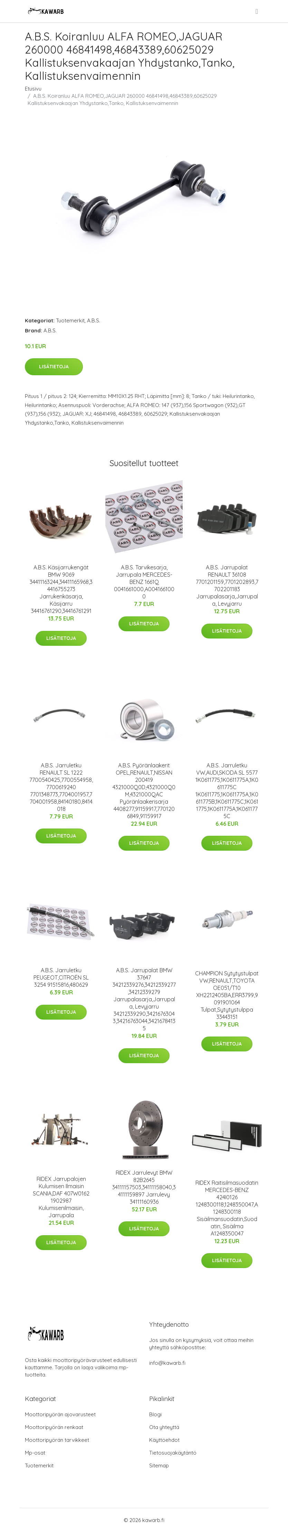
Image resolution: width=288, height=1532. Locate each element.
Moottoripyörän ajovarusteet (60, 1414)
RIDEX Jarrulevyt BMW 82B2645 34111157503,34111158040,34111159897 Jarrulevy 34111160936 (144, 1187)
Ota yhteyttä (164, 1427)
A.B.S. (93, 320)
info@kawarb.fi (167, 1363)
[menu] (257, 11)
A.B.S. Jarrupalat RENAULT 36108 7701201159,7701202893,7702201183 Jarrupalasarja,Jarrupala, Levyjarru (227, 585)
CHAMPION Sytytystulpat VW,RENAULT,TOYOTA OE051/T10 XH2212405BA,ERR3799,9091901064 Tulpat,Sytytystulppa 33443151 (227, 995)
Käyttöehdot (164, 1440)
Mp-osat (35, 1452)
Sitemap (159, 1465)
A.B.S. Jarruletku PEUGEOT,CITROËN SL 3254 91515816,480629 (61, 977)
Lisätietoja (54, 366)
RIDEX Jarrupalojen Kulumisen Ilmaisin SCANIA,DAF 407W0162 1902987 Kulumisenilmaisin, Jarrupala (61, 1197)
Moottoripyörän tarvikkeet (57, 1440)
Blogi (155, 1414)
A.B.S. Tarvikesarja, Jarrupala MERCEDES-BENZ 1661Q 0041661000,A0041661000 (144, 582)
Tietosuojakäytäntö (172, 1452)
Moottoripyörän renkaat (54, 1427)
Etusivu (33, 88)
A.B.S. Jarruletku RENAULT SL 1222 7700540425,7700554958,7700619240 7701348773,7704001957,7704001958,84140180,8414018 (61, 787)
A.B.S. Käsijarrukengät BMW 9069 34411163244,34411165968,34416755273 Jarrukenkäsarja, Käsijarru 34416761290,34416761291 (61, 589)
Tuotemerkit (70, 320)
